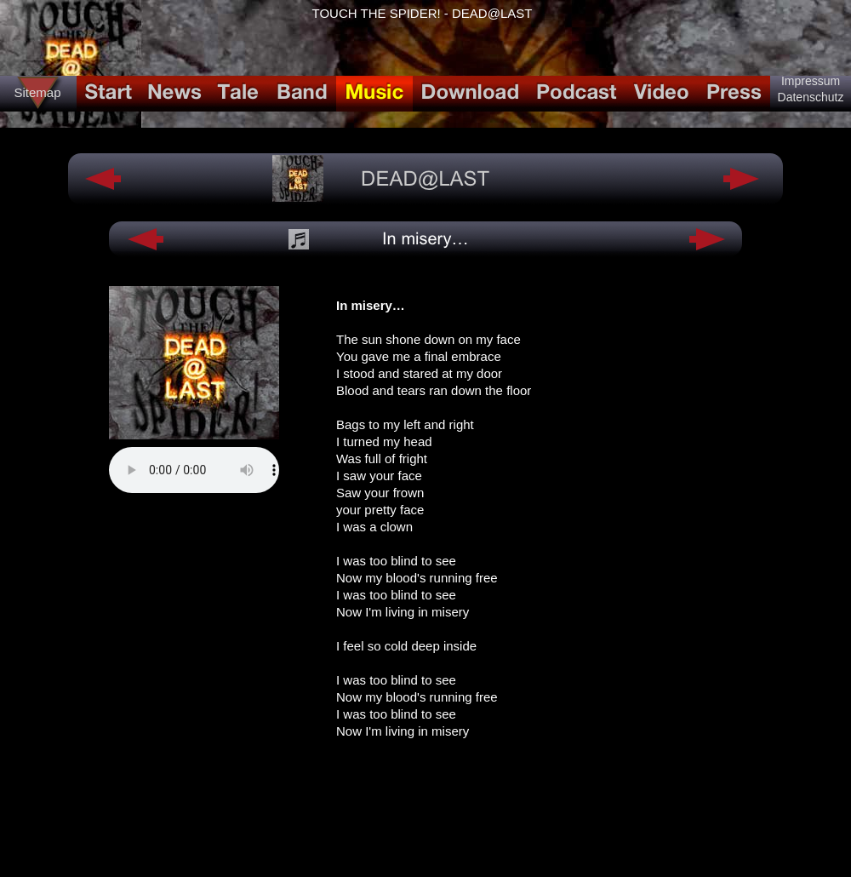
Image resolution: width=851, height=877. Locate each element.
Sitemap (37, 92)
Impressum (810, 81)
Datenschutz (811, 97)
